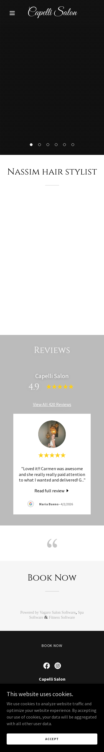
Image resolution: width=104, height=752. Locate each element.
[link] (52, 13)
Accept (52, 739)
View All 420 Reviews (52, 404)
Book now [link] (52, 645)
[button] (13, 13)
